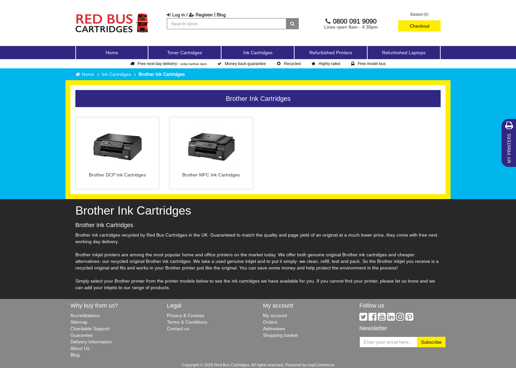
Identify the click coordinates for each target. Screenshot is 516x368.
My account (275, 315)
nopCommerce (321, 364)
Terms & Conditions (187, 322)
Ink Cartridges (116, 74)
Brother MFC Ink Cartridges (211, 174)
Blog (221, 14)
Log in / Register (190, 14)
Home (112, 52)
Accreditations (85, 315)
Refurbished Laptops (404, 52)
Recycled (289, 63)
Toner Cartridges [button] (184, 52)
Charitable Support (90, 328)
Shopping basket (280, 335)
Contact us (178, 328)
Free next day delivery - (168, 63)
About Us (80, 348)
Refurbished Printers (330, 52)
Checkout (419, 26)
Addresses (274, 328)
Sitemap (79, 322)
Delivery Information (91, 341)
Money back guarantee (242, 63)
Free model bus (368, 63)
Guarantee (81, 335)
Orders (270, 322)
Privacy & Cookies (185, 315)
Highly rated (326, 63)
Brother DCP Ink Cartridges (117, 174)
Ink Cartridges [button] (257, 52)
